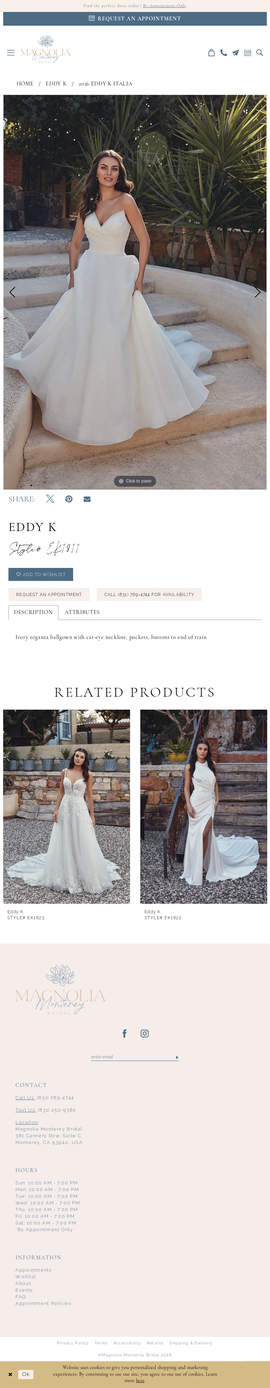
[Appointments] (135, 19)
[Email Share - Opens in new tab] (87, 499)
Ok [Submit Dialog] (26, 1374)
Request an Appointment (49, 594)
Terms (101, 1343)
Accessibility (127, 1343)
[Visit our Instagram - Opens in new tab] (145, 1034)
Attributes (82, 612)
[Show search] (260, 52)
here (140, 1380)
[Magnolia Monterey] (45, 49)
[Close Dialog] (10, 1374)
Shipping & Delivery (191, 1343)
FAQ (20, 1296)
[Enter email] (135, 1057)
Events (24, 1290)
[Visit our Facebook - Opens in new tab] (125, 1034)
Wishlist (25, 1276)
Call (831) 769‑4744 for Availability (149, 594)
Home (25, 84)
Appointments (33, 1270)
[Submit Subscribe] (177, 1057)
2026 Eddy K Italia (105, 84)
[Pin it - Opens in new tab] (69, 499)
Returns (155, 1343)
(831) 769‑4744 (44, 1097)
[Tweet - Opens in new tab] (50, 499)
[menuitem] (11, 52)
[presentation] (66, 806)
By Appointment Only (164, 6)
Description (33, 612)
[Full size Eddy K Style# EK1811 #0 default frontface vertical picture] (135, 292)
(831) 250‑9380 (45, 1110)
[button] (11, 52)
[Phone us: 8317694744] (224, 52)
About (23, 1283)
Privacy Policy (73, 1343)
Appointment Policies (43, 1303)
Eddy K (56, 84)
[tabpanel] (135, 292)
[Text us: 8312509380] (236, 52)
